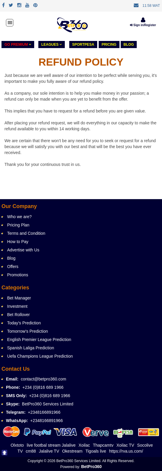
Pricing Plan (18, 225)
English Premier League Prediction (39, 339)
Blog (129, 44)
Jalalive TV (49, 451)
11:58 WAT (151, 6)
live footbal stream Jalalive (51, 445)
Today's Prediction (24, 323)
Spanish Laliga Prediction (30, 347)
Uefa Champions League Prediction (40, 356)
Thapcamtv (103, 445)
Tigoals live (95, 451)
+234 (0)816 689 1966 (42, 387)
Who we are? (19, 216)
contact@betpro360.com (43, 379)
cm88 (31, 451)
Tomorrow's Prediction (27, 331)
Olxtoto (17, 445)
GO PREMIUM (17, 44)
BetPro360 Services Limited (47, 404)
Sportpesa (83, 44)
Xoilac (84, 445)
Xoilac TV (125, 445)
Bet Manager (19, 298)
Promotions (17, 274)
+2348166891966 (44, 412)
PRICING (109, 44)
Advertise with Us (23, 250)
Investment (17, 306)
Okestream (72, 451)
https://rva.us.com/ (126, 451)
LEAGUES (51, 44)
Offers (12, 266)
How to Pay (18, 241)
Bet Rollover (18, 314)
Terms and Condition (26, 233)
